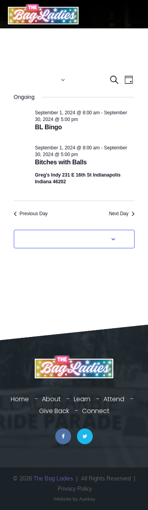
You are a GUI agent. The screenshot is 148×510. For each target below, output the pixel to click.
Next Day (121, 213)
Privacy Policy (75, 488)
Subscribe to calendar (70, 239)
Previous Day (31, 213)
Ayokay (87, 499)
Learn (82, 399)
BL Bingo (48, 127)
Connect (95, 410)
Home (20, 399)
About (51, 399)
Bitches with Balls (61, 162)
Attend (113, 399)
